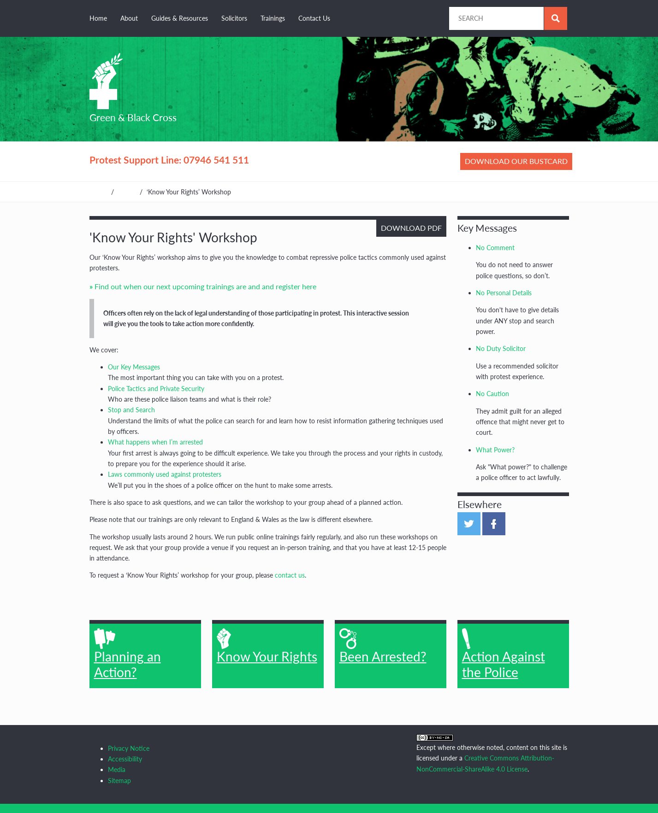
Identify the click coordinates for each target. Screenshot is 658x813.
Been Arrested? (383, 646)
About (129, 18)
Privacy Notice (128, 748)
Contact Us (314, 18)
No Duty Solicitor (501, 348)
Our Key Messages (134, 367)
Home (98, 18)
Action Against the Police (503, 654)
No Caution (492, 394)
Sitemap (119, 780)
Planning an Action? (127, 654)
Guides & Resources (179, 18)
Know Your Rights (267, 646)
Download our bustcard (516, 161)
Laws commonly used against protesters (164, 474)
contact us (290, 575)
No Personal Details (504, 293)
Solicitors (234, 18)
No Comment (495, 248)
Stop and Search (131, 410)
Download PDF (411, 227)
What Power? (495, 450)
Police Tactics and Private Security (156, 388)
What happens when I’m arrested (155, 442)
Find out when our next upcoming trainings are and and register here (205, 286)
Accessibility (125, 759)
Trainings (273, 18)
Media (116, 769)
